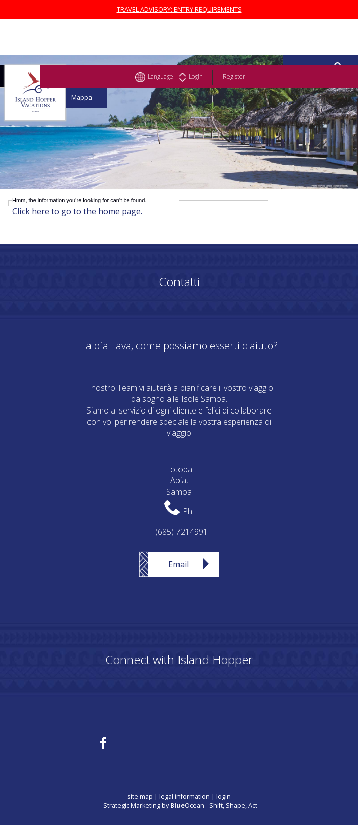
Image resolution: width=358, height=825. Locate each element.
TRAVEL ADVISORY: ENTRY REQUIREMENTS (179, 9)
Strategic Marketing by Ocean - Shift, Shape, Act (180, 805)
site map (140, 796)
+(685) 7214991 (179, 531)
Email (178, 564)
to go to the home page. (77, 211)
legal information (184, 796)
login (223, 796)
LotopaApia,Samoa (179, 480)
